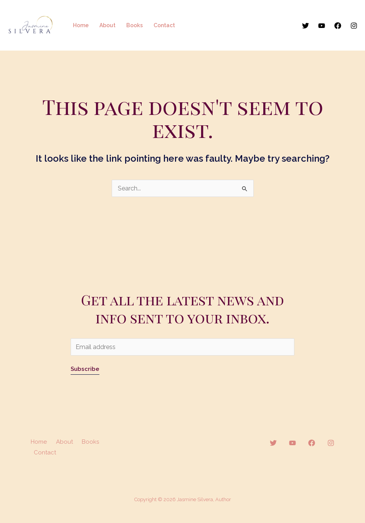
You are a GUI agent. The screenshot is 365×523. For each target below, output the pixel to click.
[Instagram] (353, 25)
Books (134, 25)
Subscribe (85, 369)
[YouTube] (321, 25)
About (107, 25)
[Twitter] (305, 25)
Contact (164, 25)
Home (81, 25)
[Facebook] (337, 25)
